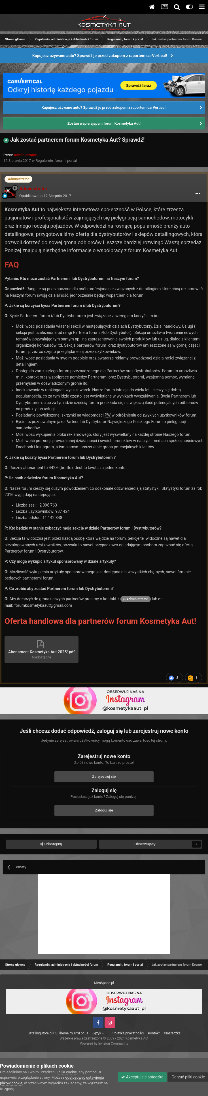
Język (98, 1033)
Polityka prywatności (128, 1033)
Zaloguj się (104, 810)
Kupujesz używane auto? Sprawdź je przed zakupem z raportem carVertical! (99, 55)
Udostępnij (51, 844)
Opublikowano (45, 196)
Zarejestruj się (104, 776)
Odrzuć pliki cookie (188, 1077)
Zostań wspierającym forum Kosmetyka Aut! (104, 123)
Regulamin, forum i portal (56, 160)
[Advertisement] (104, 914)
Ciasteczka (172, 1033)
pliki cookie (67, 1072)
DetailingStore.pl (39, 1033)
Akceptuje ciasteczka (142, 1077)
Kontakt (154, 1033)
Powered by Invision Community (104, 1043)
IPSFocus (81, 1033)
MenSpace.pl (104, 983)
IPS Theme (60, 1033)
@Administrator (135, 599)
